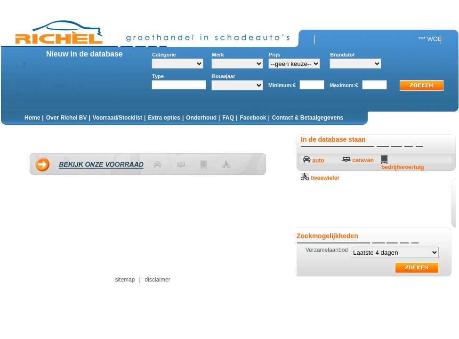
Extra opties (164, 117)
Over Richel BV (66, 117)
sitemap (125, 279)
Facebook (253, 117)
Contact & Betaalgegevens (307, 117)
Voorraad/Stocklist (117, 117)
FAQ (228, 117)
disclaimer (157, 279)
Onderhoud (201, 117)
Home (32, 117)
